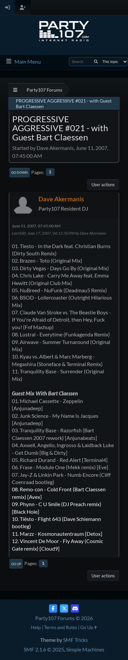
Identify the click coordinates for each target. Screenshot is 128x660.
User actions (103, 184)
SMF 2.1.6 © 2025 (44, 649)
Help (36, 627)
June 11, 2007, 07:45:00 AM (36, 226)
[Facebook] (53, 608)
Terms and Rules (60, 627)
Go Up (16, 564)
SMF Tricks (75, 640)
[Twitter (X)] (64, 608)
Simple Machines (85, 649)
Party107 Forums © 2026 (64, 618)
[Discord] (75, 608)
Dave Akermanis (61, 199)
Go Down (19, 172)
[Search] (96, 61)
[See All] (15, 90)
